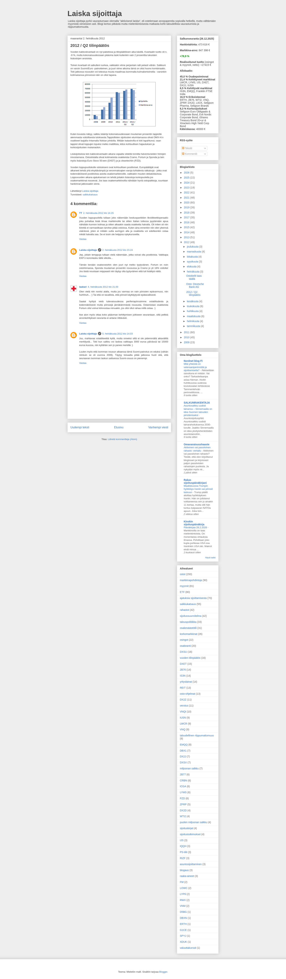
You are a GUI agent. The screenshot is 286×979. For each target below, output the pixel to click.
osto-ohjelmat (187, 693)
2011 (187, 332)
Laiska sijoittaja (94, 13)
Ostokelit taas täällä (194, 277)
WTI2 (183, 816)
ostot (182, 574)
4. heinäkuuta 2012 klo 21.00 (103, 286)
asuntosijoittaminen (191, 864)
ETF (182, 592)
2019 (187, 207)
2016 (187, 222)
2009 (187, 342)
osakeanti (185, 645)
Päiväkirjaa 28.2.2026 (196, 527)
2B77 (183, 774)
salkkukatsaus (90, 194)
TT (80, 213)
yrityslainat (186, 681)
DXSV (183, 762)
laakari (83, 286)
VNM (182, 905)
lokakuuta (192, 256)
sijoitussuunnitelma (190, 615)
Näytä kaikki (210, 557)
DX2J (183, 756)
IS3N (182, 675)
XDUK (183, 941)
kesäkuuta (193, 301)
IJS (181, 840)
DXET (183, 663)
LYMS (183, 792)
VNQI (183, 711)
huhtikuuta (193, 311)
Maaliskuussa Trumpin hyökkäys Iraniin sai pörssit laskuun (198, 489)
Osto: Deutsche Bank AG (195, 286)
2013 (187, 237)
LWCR (183, 723)
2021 (187, 197)
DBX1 (183, 750)
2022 (187, 192)
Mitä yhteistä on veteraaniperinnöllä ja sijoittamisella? (195, 367)
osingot (184, 639)
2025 (187, 177)
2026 (187, 172)
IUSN (183, 717)
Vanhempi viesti (158, 427)
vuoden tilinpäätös (190, 657)
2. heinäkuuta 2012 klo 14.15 (98, 213)
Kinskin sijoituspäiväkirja (194, 523)
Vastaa (82, 239)
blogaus (184, 870)
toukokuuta (193, 306)
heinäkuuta (193, 271)
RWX (183, 900)
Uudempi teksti (79, 427)
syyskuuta (193, 261)
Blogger (163, 971)
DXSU (183, 651)
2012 (187, 242)
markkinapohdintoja (191, 580)
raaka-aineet (187, 876)
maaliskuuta (194, 316)
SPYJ (183, 935)
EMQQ (184, 744)
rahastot (184, 609)
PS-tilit (183, 852)
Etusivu (118, 427)
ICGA (183, 786)
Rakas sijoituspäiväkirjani (195, 481)
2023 (187, 187)
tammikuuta (194, 326)
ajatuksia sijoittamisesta (193, 598)
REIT (183, 687)
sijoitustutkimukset (190, 834)
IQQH (183, 846)
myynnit (184, 586)
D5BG (183, 911)
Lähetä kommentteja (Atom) (122, 439)
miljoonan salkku (189, 768)
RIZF (182, 858)
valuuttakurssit (188, 947)
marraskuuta (194, 251)
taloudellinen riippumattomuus (197, 735)
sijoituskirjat (186, 828)
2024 (187, 182)
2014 (187, 232)
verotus (184, 705)
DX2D (183, 810)
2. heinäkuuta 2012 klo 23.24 (117, 250)
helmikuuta (193, 321)
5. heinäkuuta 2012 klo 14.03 (117, 333)
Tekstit (187, 148)
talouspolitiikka (188, 621)
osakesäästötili (188, 627)
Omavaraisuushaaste (196, 444)
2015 (187, 227)
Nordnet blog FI (193, 360)
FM (181, 882)
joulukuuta (193, 246)
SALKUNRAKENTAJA (197, 402)
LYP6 (183, 894)
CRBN (183, 780)
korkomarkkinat (188, 633)
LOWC (184, 888)
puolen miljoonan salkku (193, 822)
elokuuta (192, 266)
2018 (187, 212)
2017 (187, 217)
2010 (187, 337)
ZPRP (183, 804)
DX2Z (183, 699)
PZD (182, 798)
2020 (187, 202)
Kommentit (189, 153)
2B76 (183, 669)
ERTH (183, 923)
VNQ (182, 729)
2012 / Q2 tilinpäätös (193, 294)
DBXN (183, 917)
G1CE (183, 930)
